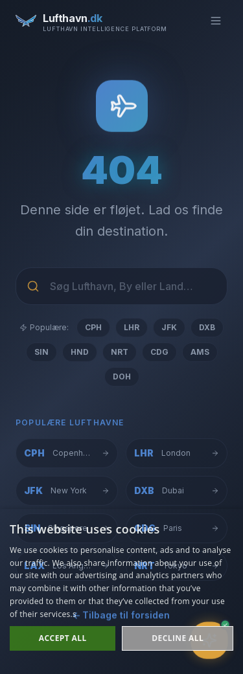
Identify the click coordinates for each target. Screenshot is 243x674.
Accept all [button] (63, 638)
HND (80, 352)
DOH (122, 376)
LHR (131, 327)
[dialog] (121, 591)
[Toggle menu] (215, 20)
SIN (41, 352)
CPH (93, 327)
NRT (119, 352)
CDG (159, 352)
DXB (207, 327)
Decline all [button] (177, 638)
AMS (200, 352)
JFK (169, 327)
